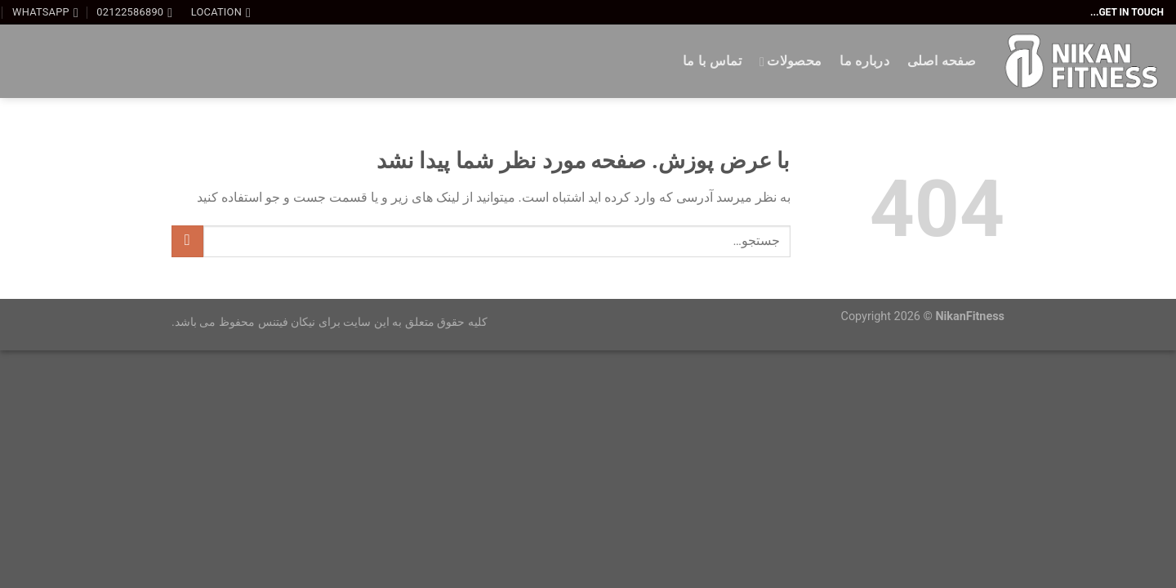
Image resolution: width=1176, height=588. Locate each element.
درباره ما (864, 61)
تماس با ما (712, 61)
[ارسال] (187, 241)
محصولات (791, 61)
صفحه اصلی (941, 61)
